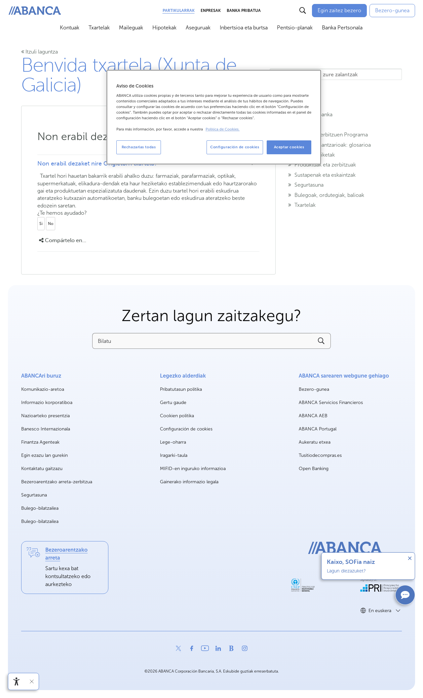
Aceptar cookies (289, 147)
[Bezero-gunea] (392, 10)
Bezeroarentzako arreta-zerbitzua (56, 482)
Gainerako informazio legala (189, 482)
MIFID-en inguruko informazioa (193, 468)
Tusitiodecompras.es (320, 456)
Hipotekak (164, 27)
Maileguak (131, 27)
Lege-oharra (173, 442)
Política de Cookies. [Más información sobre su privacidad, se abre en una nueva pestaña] (223, 129)
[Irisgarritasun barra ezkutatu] (31, 681)
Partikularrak (179, 10)
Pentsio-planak (295, 27)
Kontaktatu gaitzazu (41, 468)
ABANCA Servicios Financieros (331, 403)
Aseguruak (198, 27)
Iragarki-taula (173, 455)
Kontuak (69, 27)
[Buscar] (302, 10)
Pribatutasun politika (181, 389)
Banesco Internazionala (45, 429)
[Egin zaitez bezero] (339, 10)
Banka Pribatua (244, 10)
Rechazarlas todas (139, 147)
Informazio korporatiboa (46, 403)
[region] (213, 117)
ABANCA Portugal (317, 429)
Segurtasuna (34, 495)
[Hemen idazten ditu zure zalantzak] (336, 74)
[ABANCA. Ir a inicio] (34, 11)
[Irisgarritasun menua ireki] (16, 681)
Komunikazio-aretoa (42, 389)
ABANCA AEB (313, 416)
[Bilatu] (202, 341)
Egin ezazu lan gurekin (44, 456)
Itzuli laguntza (39, 52)
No (50, 223)
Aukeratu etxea (314, 442)
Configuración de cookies (186, 429)
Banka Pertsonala (342, 27)
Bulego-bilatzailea (39, 508)
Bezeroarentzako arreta (66, 554)
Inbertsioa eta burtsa (244, 27)
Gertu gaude (173, 402)
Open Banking (313, 469)
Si (41, 223)
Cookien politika (177, 416)
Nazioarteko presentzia (45, 416)
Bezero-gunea (314, 389)
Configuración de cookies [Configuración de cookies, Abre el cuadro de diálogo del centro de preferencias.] (234, 147)
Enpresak (211, 10)
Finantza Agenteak (40, 442)
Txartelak (99, 27)
